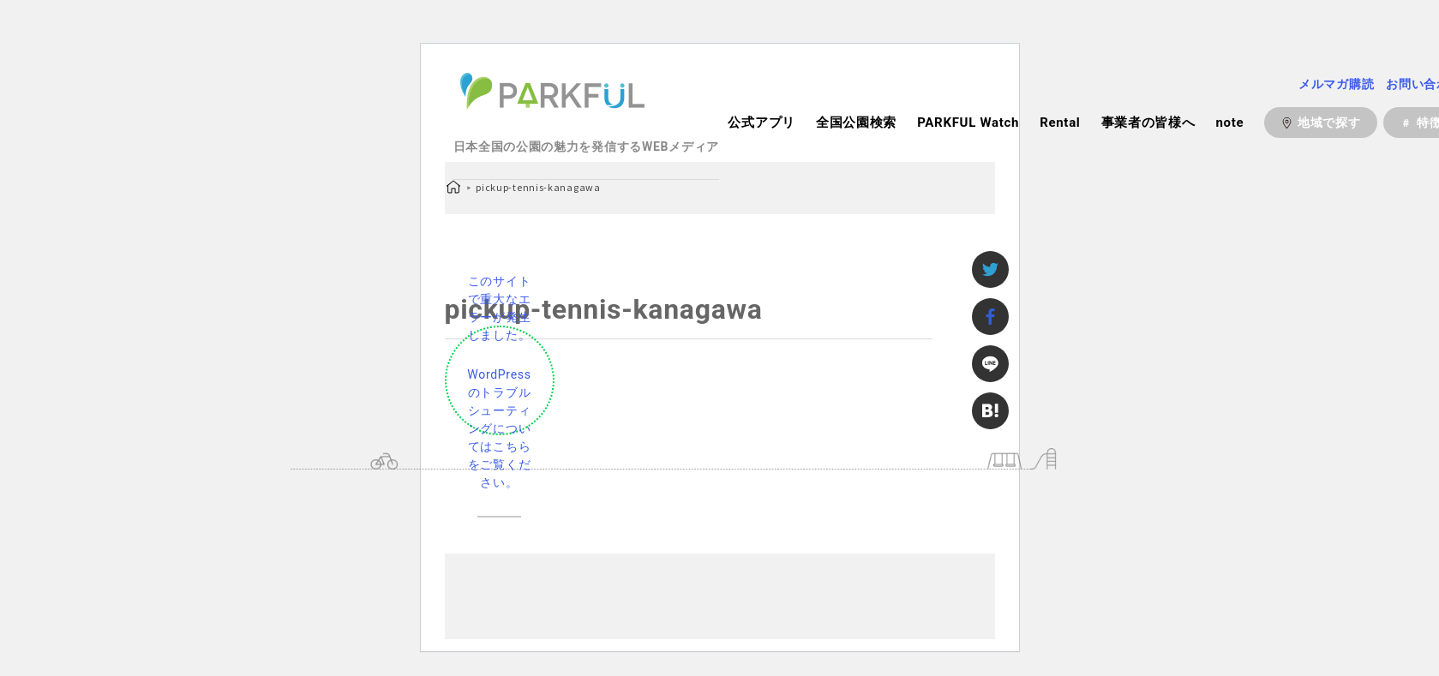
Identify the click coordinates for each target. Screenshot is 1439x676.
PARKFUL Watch (968, 122)
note (1229, 122)
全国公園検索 (856, 122)
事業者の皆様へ (1148, 122)
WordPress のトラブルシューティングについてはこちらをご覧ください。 (499, 428)
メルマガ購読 (1336, 84)
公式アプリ (761, 122)
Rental (1060, 122)
